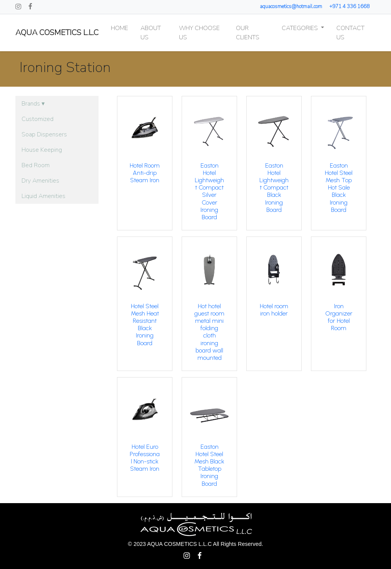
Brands (33, 103)
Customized (37, 119)
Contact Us (350, 33)
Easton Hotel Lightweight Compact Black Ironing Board (274, 187)
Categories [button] (300, 28)
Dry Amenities (40, 180)
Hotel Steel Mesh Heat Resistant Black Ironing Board (145, 324)
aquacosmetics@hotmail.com (291, 6)
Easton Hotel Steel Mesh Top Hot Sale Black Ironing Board (339, 187)
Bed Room (36, 165)
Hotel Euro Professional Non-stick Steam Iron (145, 458)
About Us (150, 33)
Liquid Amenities (43, 196)
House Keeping (42, 150)
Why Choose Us (199, 33)
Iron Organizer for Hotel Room (339, 317)
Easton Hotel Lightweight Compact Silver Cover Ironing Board (209, 191)
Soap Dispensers (44, 134)
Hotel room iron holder (274, 309)
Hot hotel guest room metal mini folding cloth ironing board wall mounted (209, 331)
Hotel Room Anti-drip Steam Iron (145, 173)
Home (119, 28)
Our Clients (247, 33)
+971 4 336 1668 (349, 6)
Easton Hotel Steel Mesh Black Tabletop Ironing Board (209, 465)
